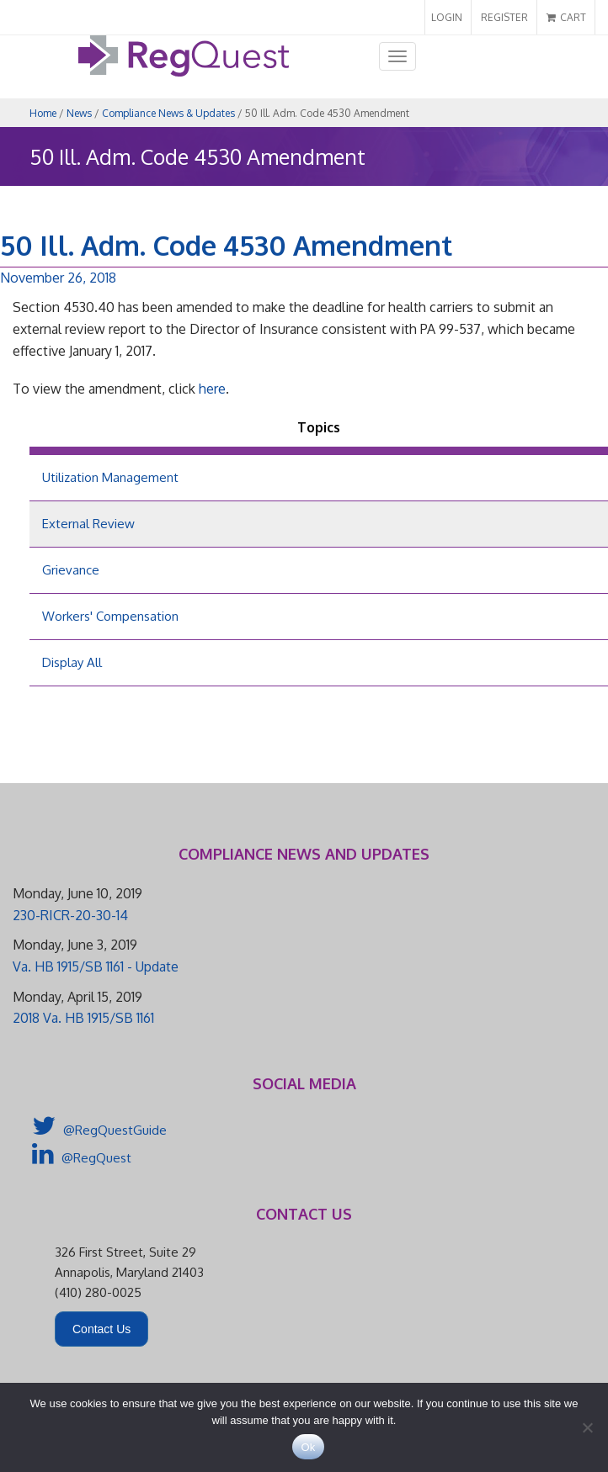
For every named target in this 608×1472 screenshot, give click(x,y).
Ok (308, 1447)
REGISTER (504, 17)
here (212, 388)
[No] (587, 1427)
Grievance (70, 570)
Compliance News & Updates (168, 113)
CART (566, 17)
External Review (88, 524)
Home (42, 113)
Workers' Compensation (110, 616)
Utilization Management (110, 477)
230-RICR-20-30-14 (70, 915)
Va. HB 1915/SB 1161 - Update (96, 966)
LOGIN (446, 17)
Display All (72, 662)
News (79, 113)
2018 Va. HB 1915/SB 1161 (83, 1017)
